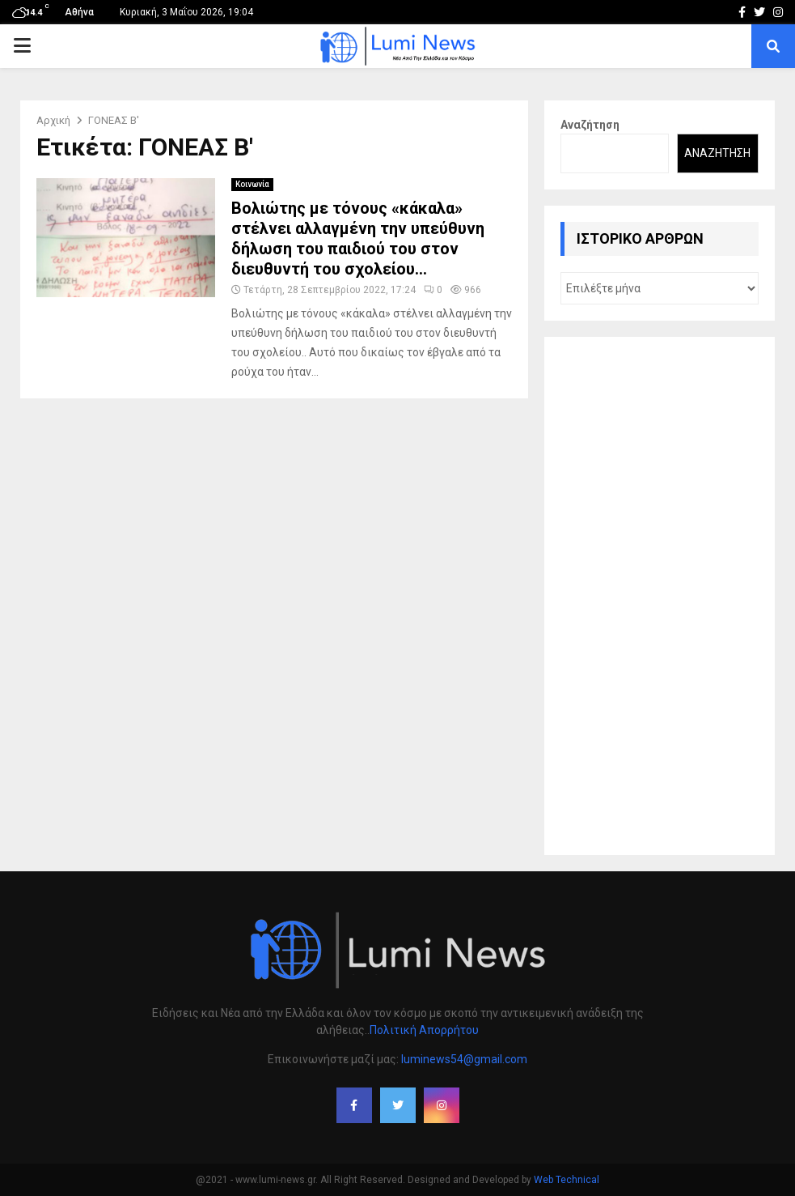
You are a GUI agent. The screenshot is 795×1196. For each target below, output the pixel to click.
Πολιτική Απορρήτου (424, 1030)
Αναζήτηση (590, 124)
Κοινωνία (252, 184)
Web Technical (566, 1179)
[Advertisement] (659, 596)
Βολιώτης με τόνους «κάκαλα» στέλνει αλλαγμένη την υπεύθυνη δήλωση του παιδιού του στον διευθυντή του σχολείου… (357, 238)
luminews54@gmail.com (464, 1059)
